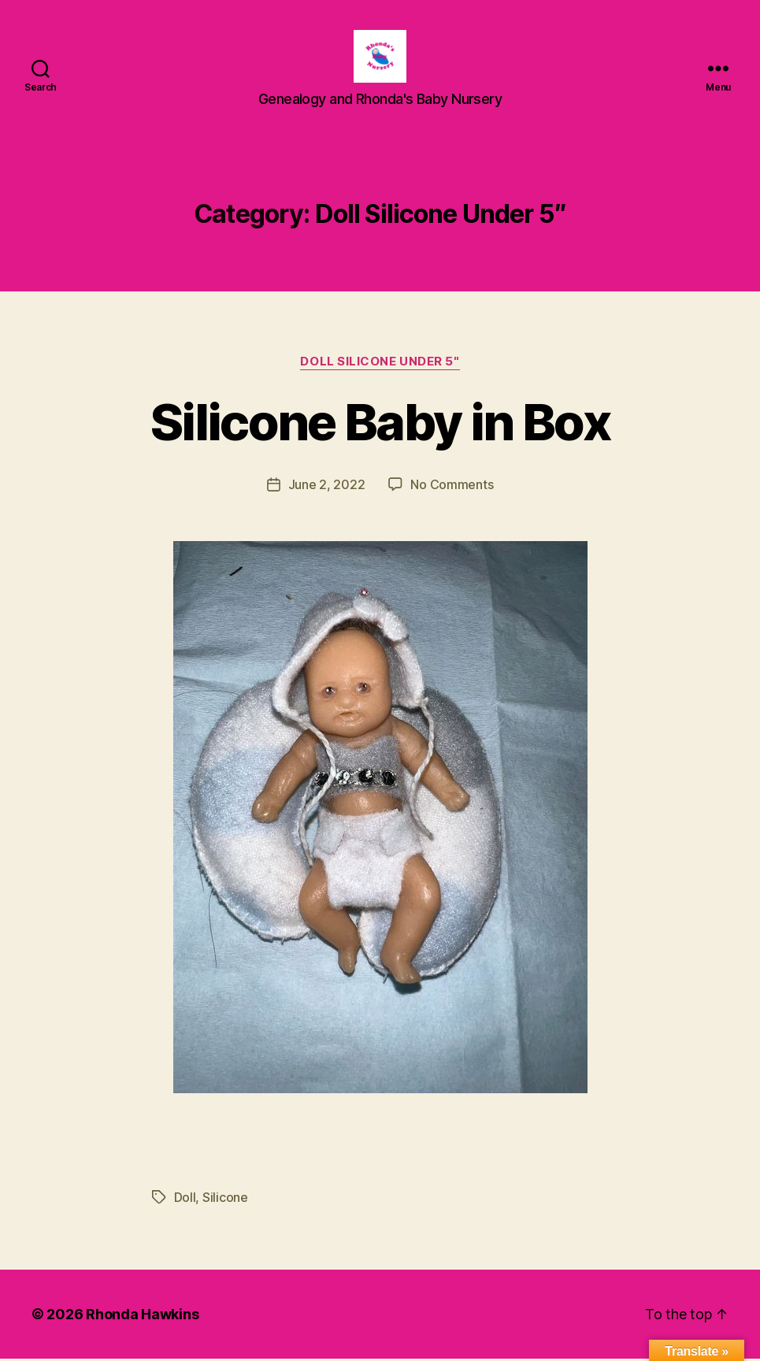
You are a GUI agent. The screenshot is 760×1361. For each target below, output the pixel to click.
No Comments (451, 487)
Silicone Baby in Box (380, 424)
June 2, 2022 (326, 487)
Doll (185, 1199)
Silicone (225, 1199)
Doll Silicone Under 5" (379, 364)
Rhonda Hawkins (142, 1316)
